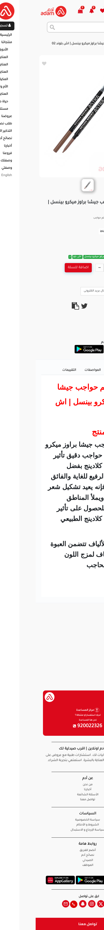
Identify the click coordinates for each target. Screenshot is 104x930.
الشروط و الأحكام (52, 825)
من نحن (52, 784)
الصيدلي (52, 860)
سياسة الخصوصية (52, 820)
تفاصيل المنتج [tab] (83, 370)
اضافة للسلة (42, 268)
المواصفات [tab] (57, 370)
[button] (58, 11)
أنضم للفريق (52, 850)
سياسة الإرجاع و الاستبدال (52, 830)
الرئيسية (94, 39)
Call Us (90, 291)
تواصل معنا (52, 923)
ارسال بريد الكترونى (62, 291)
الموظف (52, 865)
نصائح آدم (52, 855)
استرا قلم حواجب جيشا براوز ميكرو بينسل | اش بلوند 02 (55, 44)
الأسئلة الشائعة (52, 795)
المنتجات (76, 39)
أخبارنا (52, 789)
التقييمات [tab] (34, 370)
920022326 (52, 726)
